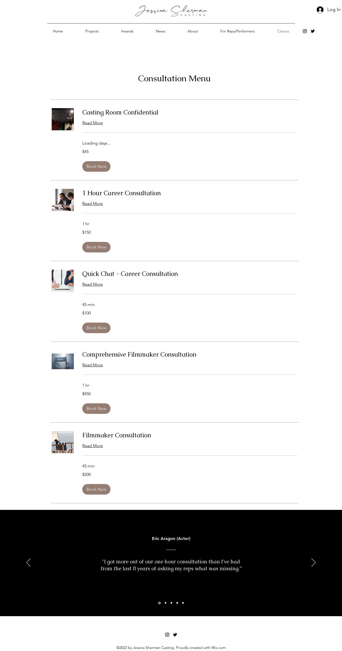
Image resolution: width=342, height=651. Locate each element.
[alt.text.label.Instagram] (304, 31)
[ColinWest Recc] (165, 603)
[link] (189, 112)
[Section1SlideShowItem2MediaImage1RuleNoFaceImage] (159, 603)
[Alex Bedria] (177, 603)
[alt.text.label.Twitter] (312, 31)
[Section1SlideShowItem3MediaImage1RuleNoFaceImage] (183, 603)
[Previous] (28, 562)
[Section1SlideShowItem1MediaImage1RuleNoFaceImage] (171, 603)
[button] (92, 31)
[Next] (313, 562)
